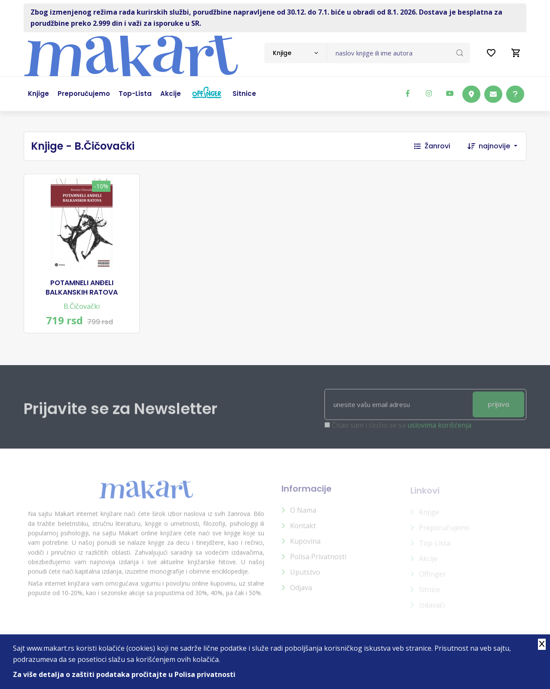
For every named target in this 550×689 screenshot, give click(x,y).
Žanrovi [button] (432, 146)
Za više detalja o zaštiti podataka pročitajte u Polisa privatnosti (124, 674)
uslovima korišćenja (439, 429)
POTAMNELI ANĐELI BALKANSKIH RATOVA (82, 287)
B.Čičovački (82, 306)
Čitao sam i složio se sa (401, 429)
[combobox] (295, 53)
